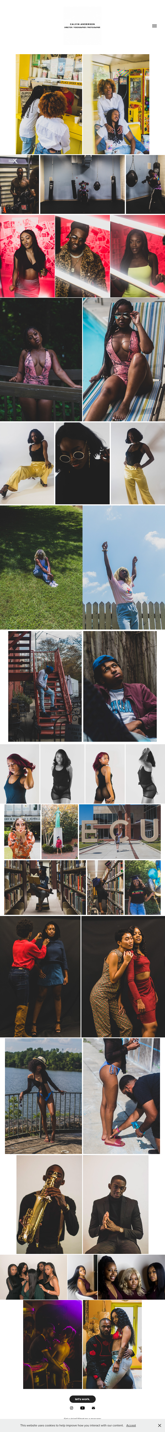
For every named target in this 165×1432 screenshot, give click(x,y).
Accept (131, 1425)
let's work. (82, 1399)
